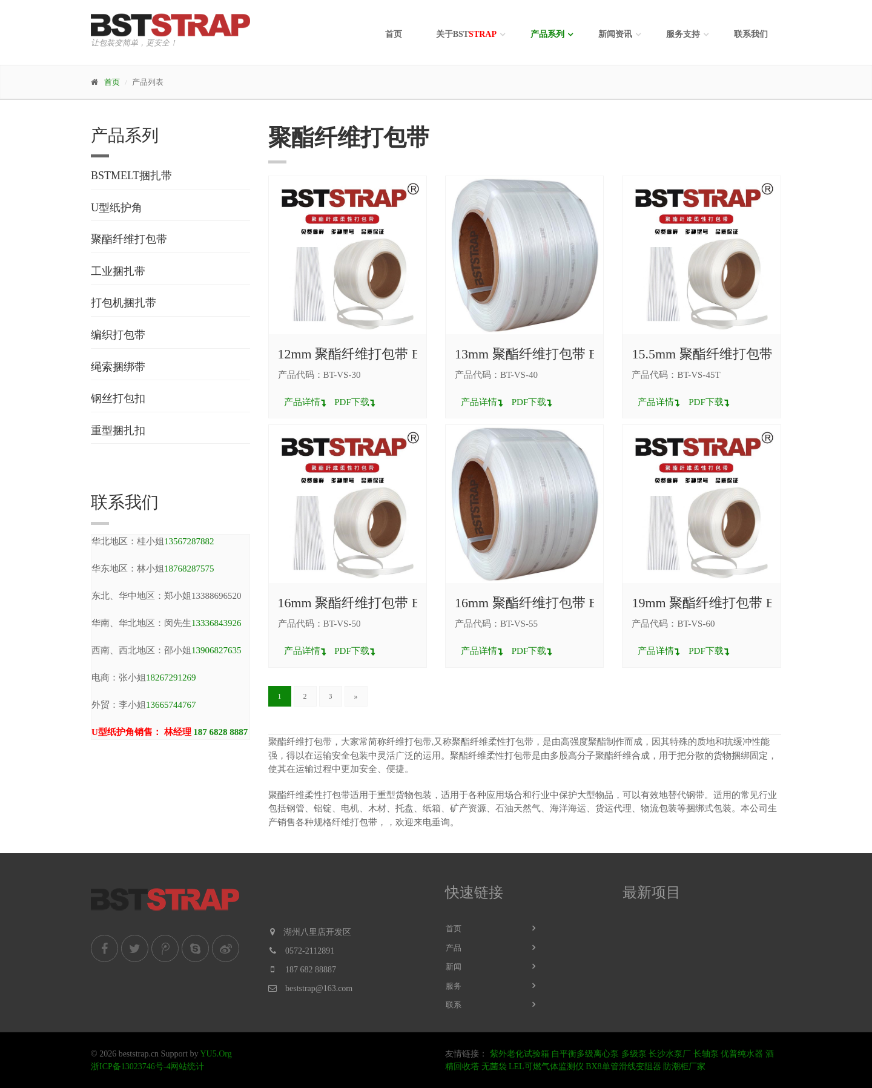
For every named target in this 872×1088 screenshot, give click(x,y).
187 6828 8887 (220, 732)
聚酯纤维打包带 (129, 239)
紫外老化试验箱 (519, 1053)
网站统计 (187, 1066)
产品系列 (547, 34)
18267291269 (171, 677)
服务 (453, 986)
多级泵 (634, 1053)
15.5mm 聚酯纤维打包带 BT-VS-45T (735, 353)
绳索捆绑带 (118, 367)
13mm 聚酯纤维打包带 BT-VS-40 (549, 353)
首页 (393, 34)
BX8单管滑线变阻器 (623, 1066)
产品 (453, 947)
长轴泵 (706, 1053)
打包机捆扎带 (123, 303)
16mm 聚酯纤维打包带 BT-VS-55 (549, 602)
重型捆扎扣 (118, 430)
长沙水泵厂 (670, 1053)
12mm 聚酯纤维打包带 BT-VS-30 (372, 353)
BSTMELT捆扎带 (131, 176)
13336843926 (216, 623)
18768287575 (189, 568)
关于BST (466, 34)
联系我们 (751, 34)
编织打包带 (118, 335)
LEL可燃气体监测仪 (546, 1066)
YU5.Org (215, 1053)
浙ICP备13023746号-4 (130, 1066)
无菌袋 (494, 1066)
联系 (453, 1004)
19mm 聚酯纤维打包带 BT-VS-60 (726, 602)
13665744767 (171, 705)
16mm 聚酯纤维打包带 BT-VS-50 (372, 602)
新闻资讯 (615, 34)
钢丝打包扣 (118, 398)
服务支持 (683, 34)
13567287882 (189, 541)
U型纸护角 (116, 208)
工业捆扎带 (118, 271)
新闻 (453, 966)
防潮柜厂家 (684, 1066)
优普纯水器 (742, 1053)
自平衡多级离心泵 (585, 1053)
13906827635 (216, 650)
